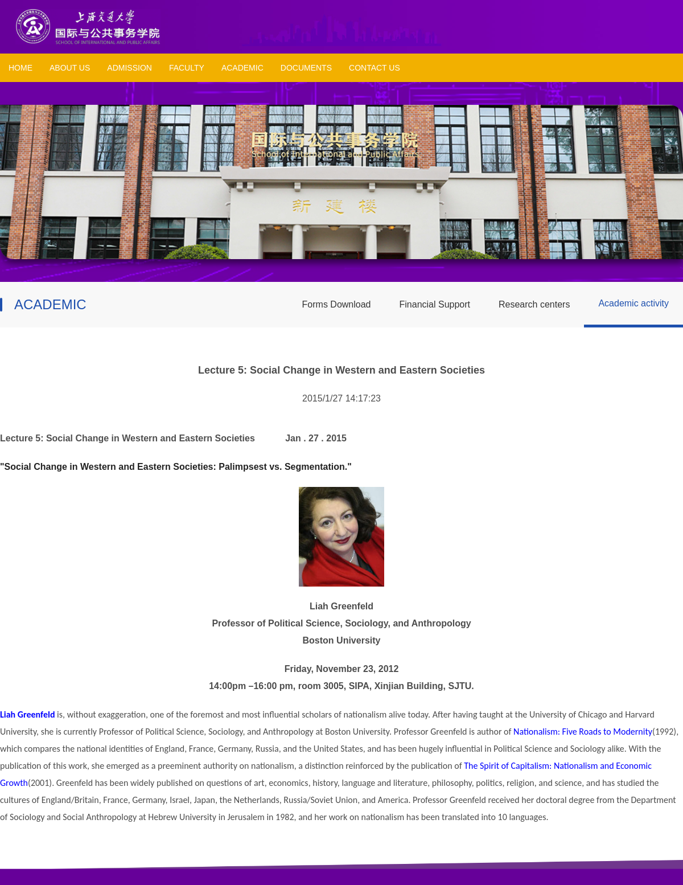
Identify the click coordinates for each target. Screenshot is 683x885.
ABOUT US (70, 67)
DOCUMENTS (306, 67)
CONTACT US (374, 67)
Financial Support (435, 304)
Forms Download (336, 304)
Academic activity (633, 303)
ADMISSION (129, 67)
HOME (20, 67)
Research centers (534, 304)
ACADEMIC (242, 67)
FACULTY (186, 67)
